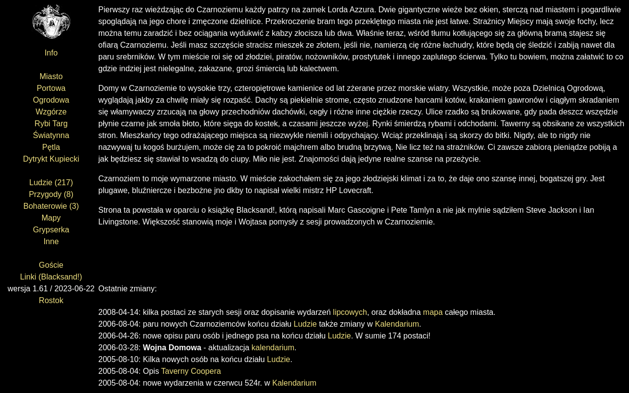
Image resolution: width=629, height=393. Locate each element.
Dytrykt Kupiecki (51, 159)
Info (51, 53)
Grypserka (51, 229)
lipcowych (350, 312)
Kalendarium (397, 324)
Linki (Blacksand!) (51, 277)
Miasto (50, 76)
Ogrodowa (51, 100)
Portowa (51, 88)
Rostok (51, 300)
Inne (50, 241)
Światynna (51, 135)
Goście (51, 265)
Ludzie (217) (51, 182)
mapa (433, 312)
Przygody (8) (51, 194)
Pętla (51, 147)
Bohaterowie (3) (51, 206)
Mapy (50, 218)
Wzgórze (50, 112)
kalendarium (273, 347)
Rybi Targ (50, 123)
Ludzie (305, 324)
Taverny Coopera (191, 371)
